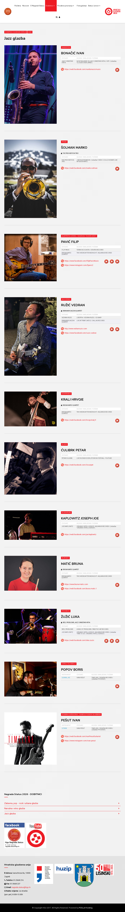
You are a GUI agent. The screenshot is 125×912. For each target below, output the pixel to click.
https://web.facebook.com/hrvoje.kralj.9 (80, 420)
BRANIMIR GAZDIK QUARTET (71, 311)
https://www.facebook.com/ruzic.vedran (80, 333)
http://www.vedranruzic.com (76, 329)
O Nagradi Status (37, 6)
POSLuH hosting (85, 908)
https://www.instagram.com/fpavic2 (79, 265)
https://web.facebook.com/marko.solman (81, 168)
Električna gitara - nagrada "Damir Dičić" (79, 236)
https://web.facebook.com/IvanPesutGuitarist (83, 736)
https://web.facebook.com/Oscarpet (79, 465)
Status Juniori (93, 6)
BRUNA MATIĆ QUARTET (70, 405)
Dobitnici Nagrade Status (15, 32)
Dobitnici (49, 6)
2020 (30, 32)
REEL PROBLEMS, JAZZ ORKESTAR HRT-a (75, 622)
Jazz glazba (10, 813)
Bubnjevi (65, 558)
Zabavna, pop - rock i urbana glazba (21, 803)
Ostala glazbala (69, 664)
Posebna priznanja (64, 6)
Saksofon (66, 47)
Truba (64, 142)
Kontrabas (66, 394)
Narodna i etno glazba (14, 808)
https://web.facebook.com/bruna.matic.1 (81, 589)
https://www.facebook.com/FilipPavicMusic (82, 261)
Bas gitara (66, 299)
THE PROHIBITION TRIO (70, 153)
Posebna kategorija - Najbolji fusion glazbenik (81, 715)
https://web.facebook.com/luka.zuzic (79, 640)
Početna (17, 6)
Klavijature (66, 513)
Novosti (25, 6)
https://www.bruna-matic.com (76, 584)
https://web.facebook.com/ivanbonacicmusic (83, 69)
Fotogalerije (82, 6)
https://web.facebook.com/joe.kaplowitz (80, 534)
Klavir (64, 444)
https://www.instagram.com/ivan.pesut (80, 741)
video (117, 70)
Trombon (66, 611)
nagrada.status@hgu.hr (21, 887)
